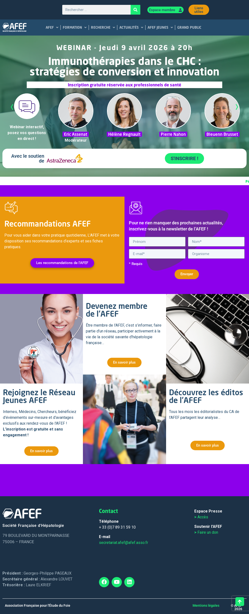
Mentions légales (206, 605)
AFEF (52, 27)
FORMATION (75, 27)
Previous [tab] (12, 107)
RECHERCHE (103, 27)
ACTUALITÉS (131, 27)
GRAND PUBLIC (190, 27)
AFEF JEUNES (160, 27)
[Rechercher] (135, 10)
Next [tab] (237, 107)
